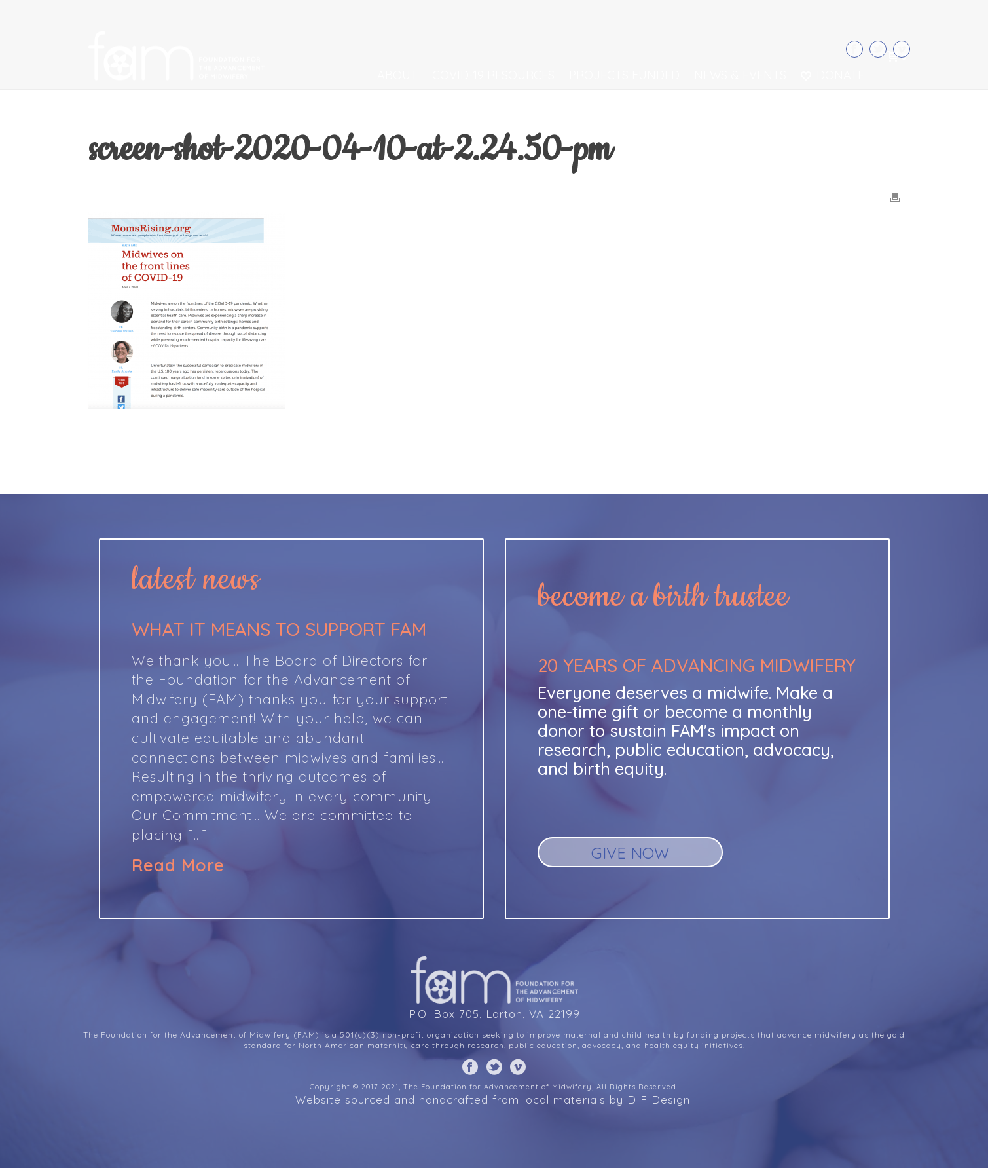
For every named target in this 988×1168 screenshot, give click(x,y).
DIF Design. (660, 1099)
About (397, 75)
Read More (178, 865)
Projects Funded (624, 75)
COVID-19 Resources (493, 75)
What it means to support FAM (279, 629)
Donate (832, 75)
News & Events (740, 75)
